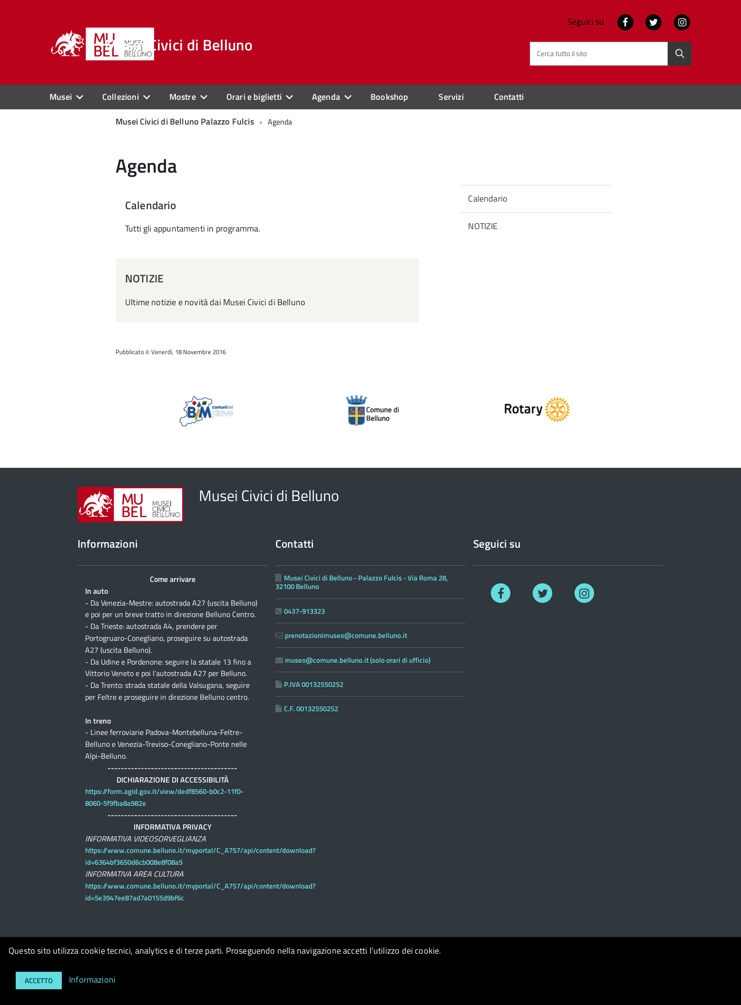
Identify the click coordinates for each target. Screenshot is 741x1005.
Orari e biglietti (254, 96)
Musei (60, 96)
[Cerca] (680, 54)
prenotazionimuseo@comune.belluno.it (346, 635)
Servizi (451, 96)
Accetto (39, 980)
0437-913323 (304, 611)
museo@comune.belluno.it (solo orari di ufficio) (357, 660)
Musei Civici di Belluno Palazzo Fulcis (185, 121)
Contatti (509, 96)
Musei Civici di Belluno (178, 44)
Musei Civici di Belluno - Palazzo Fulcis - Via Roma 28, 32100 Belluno (361, 582)
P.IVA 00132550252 (313, 684)
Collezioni (120, 96)
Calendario (150, 205)
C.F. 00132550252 (311, 708)
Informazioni (92, 979)
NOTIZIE (144, 278)
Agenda (326, 96)
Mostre (182, 96)
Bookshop (389, 96)
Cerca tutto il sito (562, 53)
